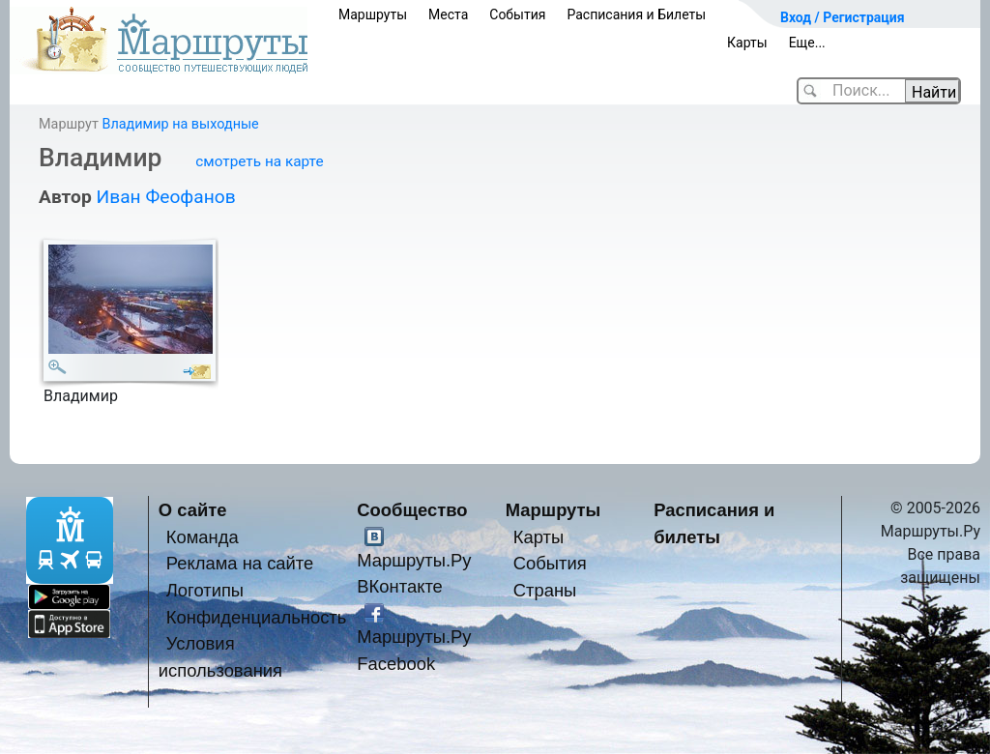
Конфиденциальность (256, 617)
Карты (747, 42)
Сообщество (412, 510)
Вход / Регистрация (842, 17)
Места (448, 14)
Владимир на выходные (180, 124)
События (517, 14)
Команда (202, 537)
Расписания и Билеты (636, 14)
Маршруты (372, 14)
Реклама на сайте (240, 563)
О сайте (193, 510)
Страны (545, 590)
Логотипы (205, 590)
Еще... (807, 42)
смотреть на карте (259, 161)
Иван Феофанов (165, 197)
